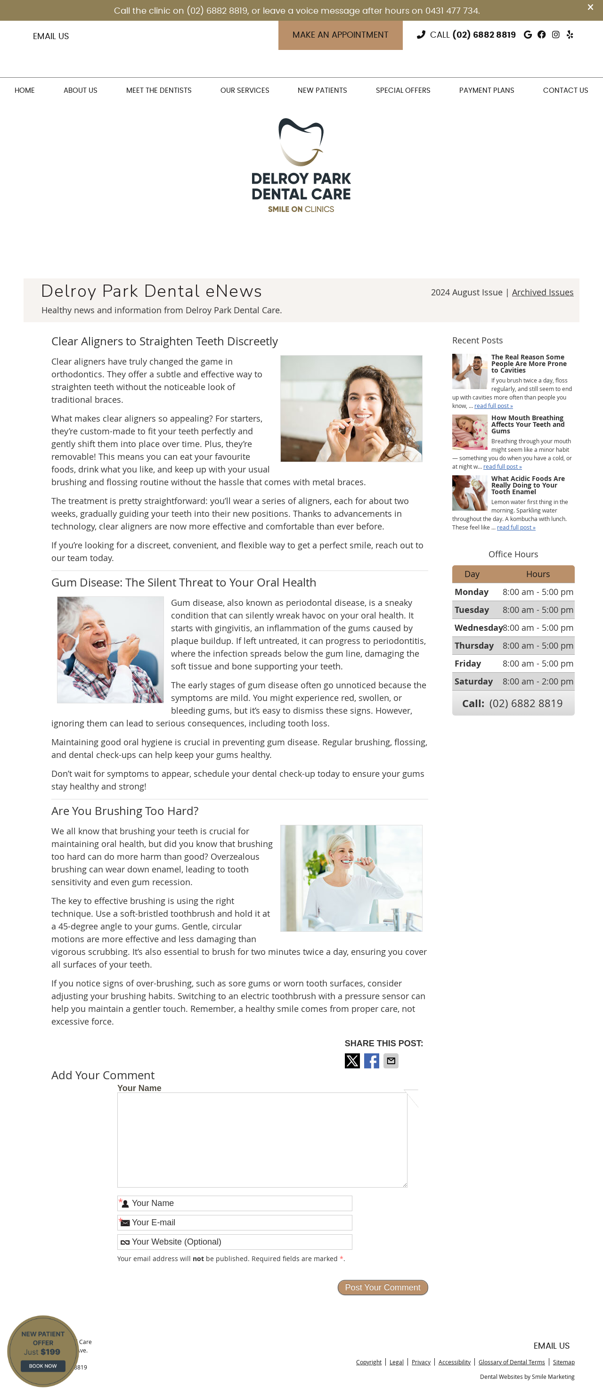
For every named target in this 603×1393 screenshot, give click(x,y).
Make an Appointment (341, 35)
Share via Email (391, 1060)
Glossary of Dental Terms (512, 1362)
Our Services (244, 90)
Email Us (51, 37)
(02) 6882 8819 (484, 35)
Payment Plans (486, 90)
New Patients (322, 90)
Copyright (369, 1362)
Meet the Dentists (159, 90)
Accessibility (455, 1362)
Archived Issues (543, 292)
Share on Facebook (372, 1060)
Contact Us (565, 90)
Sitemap (564, 1362)
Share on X (353, 1060)
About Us (81, 90)
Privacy (421, 1362)
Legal (397, 1362)
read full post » (493, 405)
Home (25, 90)
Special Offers (403, 90)
